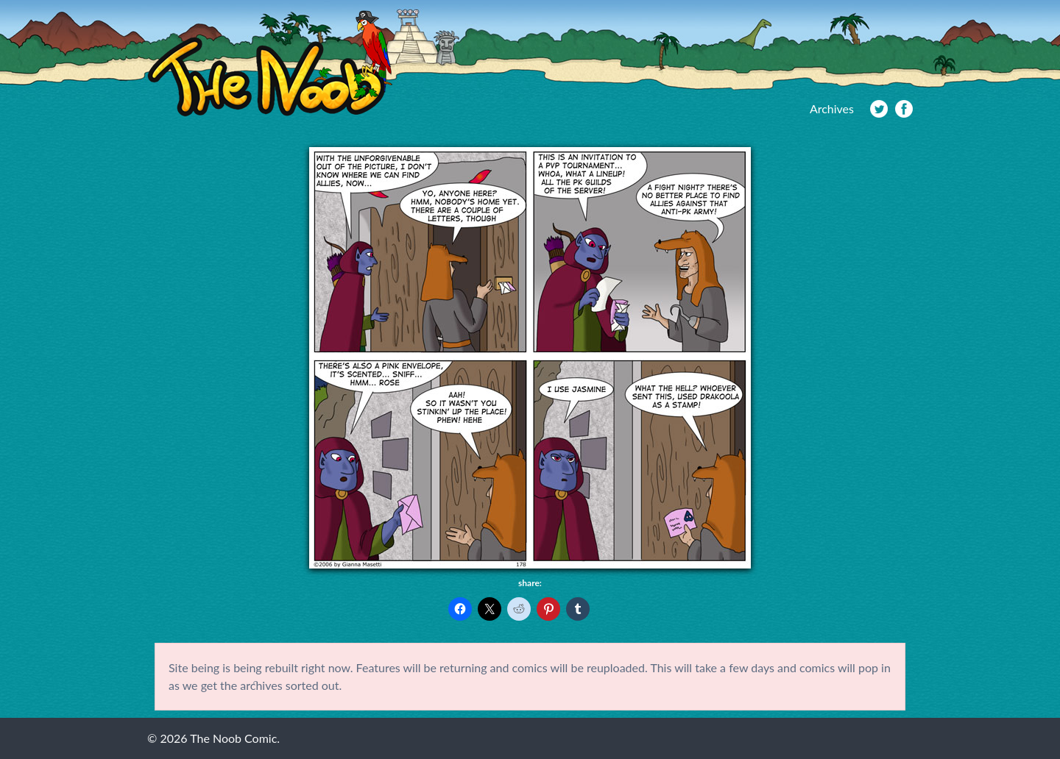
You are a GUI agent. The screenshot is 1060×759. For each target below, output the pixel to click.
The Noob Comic (269, 63)
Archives (832, 108)
